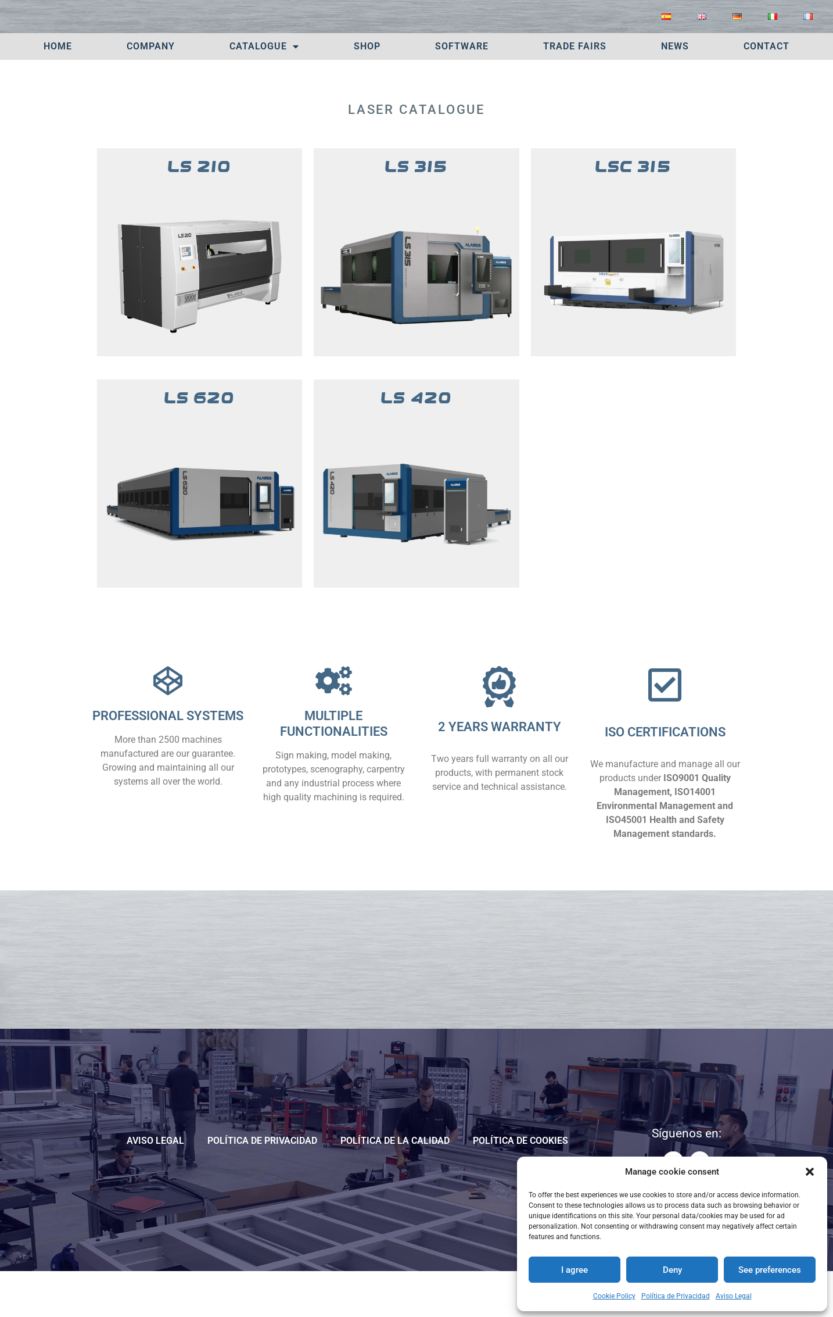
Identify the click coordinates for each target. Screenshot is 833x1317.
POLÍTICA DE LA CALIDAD (395, 1184)
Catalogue (264, 90)
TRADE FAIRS (574, 90)
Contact (766, 90)
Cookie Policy (614, 1296)
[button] (810, 1172)
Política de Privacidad (675, 1296)
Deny (672, 1270)
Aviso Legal (734, 1296)
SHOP (367, 90)
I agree (574, 1270)
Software (462, 90)
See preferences (769, 1270)
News (675, 90)
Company (151, 90)
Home (58, 90)
